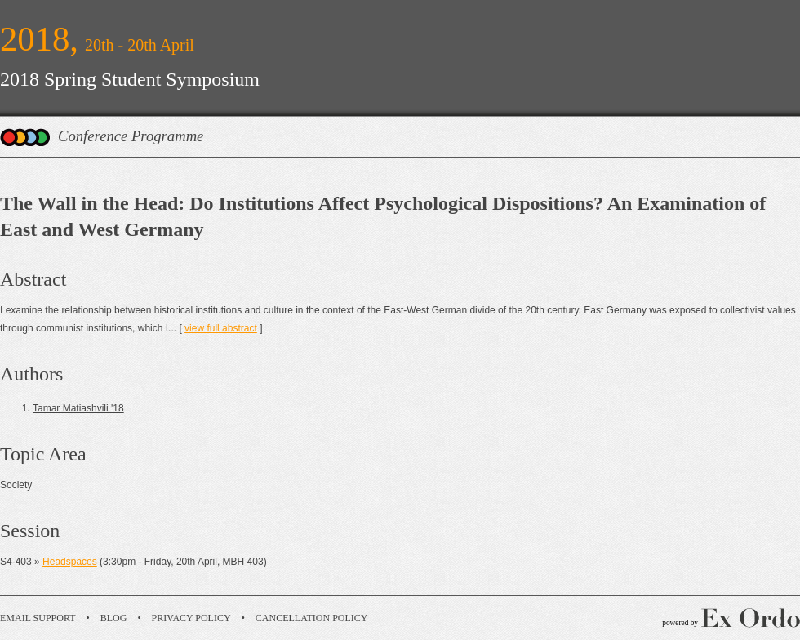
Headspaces (69, 561)
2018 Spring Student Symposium (130, 79)
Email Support (38, 618)
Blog (113, 618)
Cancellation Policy (312, 618)
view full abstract (220, 328)
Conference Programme (130, 135)
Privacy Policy (191, 618)
